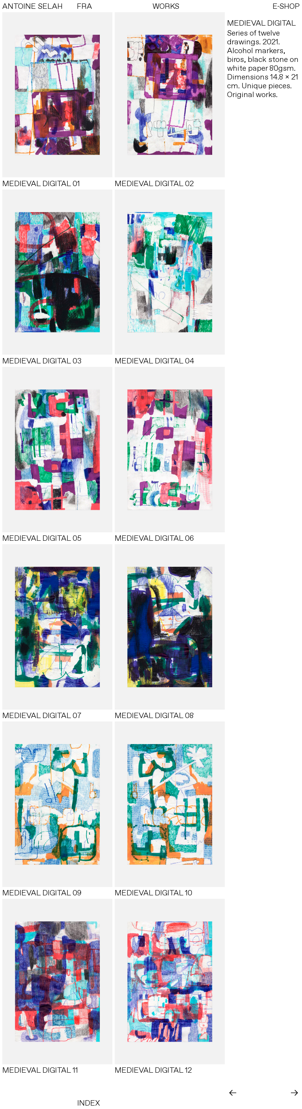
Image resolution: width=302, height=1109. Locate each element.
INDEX (88, 1102)
